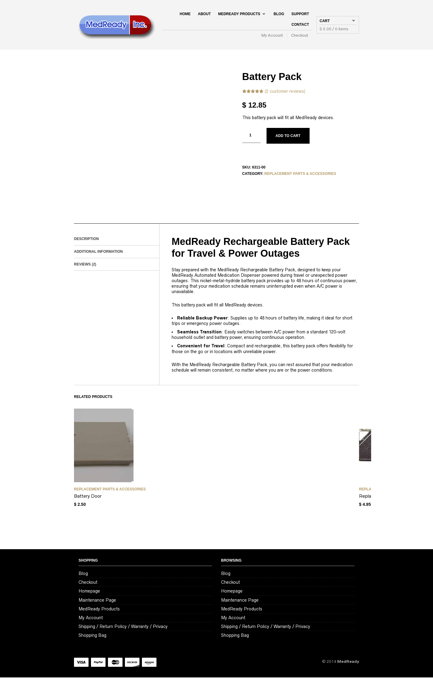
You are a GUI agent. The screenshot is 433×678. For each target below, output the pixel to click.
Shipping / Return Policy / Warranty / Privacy (123, 626)
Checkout (299, 35)
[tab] (116, 239)
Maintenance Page (97, 600)
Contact (300, 25)
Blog (279, 14)
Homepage (89, 591)
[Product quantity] (251, 135)
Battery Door (88, 496)
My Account (272, 35)
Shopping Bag (92, 635)
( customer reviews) (285, 91)
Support (300, 14)
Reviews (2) (85, 264)
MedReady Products (239, 14)
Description (86, 239)
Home (185, 14)
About (204, 14)
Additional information (98, 252)
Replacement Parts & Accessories (300, 174)
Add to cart (288, 136)
